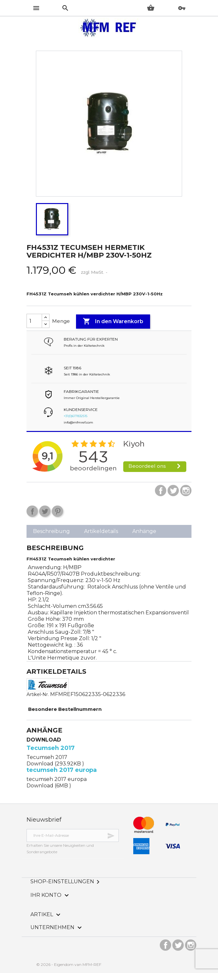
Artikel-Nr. (38, 694)
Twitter (173, 490)
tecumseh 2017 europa (62, 769)
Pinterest (57, 511)
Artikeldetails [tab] (101, 531)
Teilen (32, 511)
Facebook (160, 490)
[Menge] (34, 321)
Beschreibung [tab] (51, 531)
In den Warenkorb (113, 321)
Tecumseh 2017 (51, 748)
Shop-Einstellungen (66, 881)
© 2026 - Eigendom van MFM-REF (68, 964)
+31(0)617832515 (75, 416)
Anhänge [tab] (144, 531)
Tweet (44, 511)
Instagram (185, 490)
